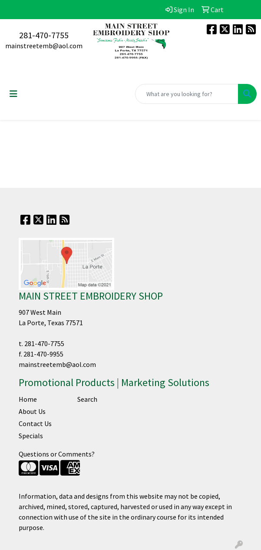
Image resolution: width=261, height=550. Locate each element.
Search (87, 399)
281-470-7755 (44, 35)
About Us (32, 411)
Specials (31, 435)
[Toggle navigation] (13, 94)
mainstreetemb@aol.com (44, 45)
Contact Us (35, 423)
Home (28, 399)
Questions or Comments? (57, 454)
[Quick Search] (186, 94)
